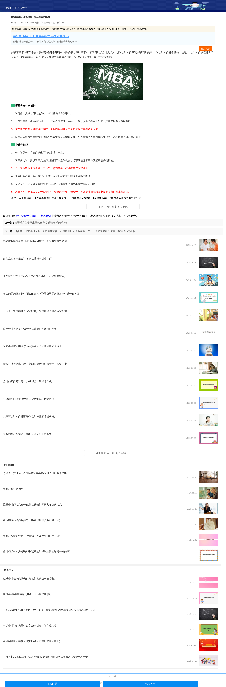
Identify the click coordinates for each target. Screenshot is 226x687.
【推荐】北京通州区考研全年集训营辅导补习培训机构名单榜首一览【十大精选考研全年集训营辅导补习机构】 (76, 231)
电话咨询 (150, 683)
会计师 (23, 8)
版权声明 (112, 676)
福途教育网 (10, 8)
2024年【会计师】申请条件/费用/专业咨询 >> (41, 36)
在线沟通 (52, 683)
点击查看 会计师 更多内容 (111, 453)
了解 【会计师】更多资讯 (113, 206)
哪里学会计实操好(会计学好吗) (33, 215)
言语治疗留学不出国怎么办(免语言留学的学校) (41, 222)
